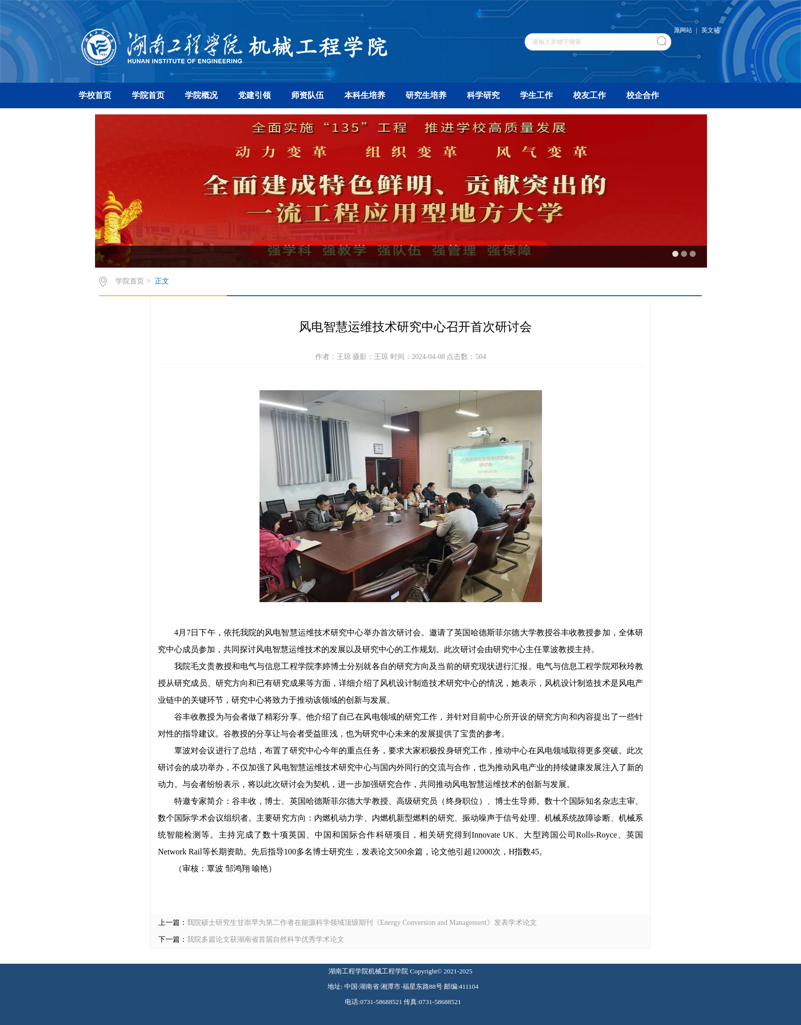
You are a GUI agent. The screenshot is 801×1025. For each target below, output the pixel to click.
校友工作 (589, 95)
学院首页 (148, 95)
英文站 (710, 30)
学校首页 (95, 95)
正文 (162, 281)
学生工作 (536, 95)
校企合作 (642, 95)
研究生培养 (426, 95)
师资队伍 (307, 95)
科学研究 (483, 95)
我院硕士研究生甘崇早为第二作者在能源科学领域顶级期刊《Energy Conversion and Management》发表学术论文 (362, 922)
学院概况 (201, 95)
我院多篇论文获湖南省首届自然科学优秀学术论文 (265, 939)
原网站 (683, 30)
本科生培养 (364, 95)
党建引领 (254, 95)
